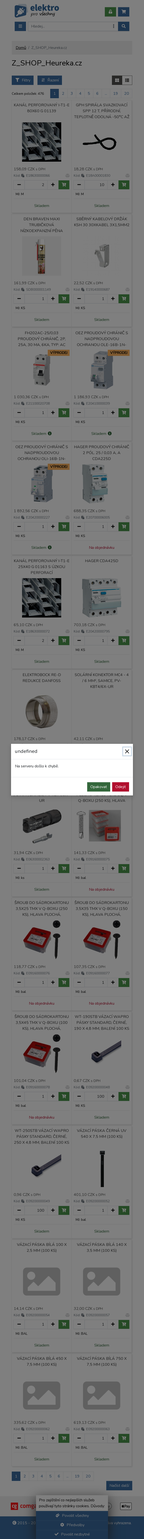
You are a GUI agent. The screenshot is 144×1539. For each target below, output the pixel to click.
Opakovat (98, 787)
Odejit (120, 787)
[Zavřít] (127, 751)
